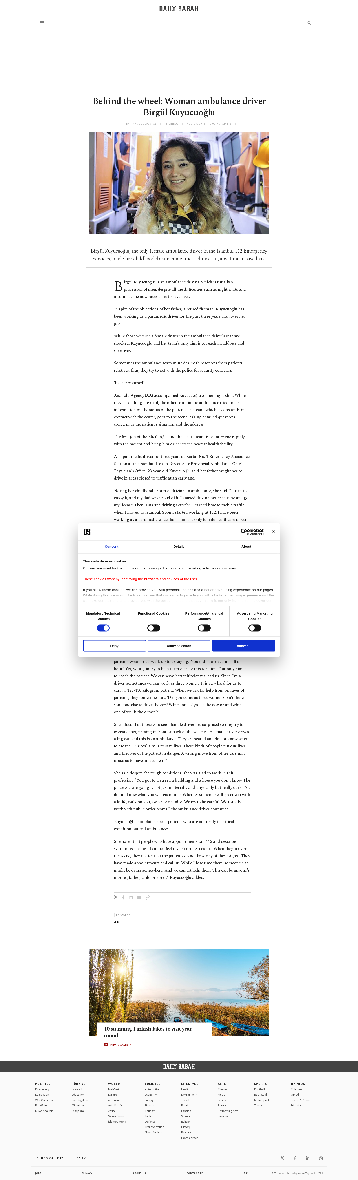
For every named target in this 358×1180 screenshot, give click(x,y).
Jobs (38, 1173)
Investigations (80, 1100)
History (185, 1127)
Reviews (223, 1116)
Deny (114, 646)
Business (153, 1084)
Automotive (152, 1089)
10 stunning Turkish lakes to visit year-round (151, 1032)
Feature (186, 1132)
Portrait (223, 1105)
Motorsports (262, 1100)
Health (185, 1089)
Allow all (243, 646)
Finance (150, 1105)
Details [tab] (179, 547)
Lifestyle (189, 1084)
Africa (112, 1111)
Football (259, 1089)
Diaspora (78, 1111)
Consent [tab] (112, 547)
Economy (151, 1095)
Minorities (78, 1105)
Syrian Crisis (116, 1116)
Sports (260, 1084)
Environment (189, 1095)
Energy (149, 1100)
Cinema (223, 1089)
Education (78, 1095)
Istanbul (77, 1089)
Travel (185, 1100)
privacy (87, 1173)
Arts (222, 1084)
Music (221, 1095)
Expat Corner (189, 1138)
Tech (148, 1116)
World (114, 1084)
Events (222, 1100)
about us (140, 1173)
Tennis (258, 1105)
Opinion (298, 1084)
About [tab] (246, 547)
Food (184, 1105)
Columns (296, 1089)
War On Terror (44, 1100)
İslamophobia (117, 1122)
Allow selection (179, 646)
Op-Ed (295, 1095)
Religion (186, 1122)
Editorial (296, 1105)
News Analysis (44, 1111)
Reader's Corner (301, 1100)
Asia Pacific (115, 1105)
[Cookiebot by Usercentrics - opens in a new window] (244, 531)
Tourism (150, 1111)
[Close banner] (273, 531)
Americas (114, 1100)
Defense (150, 1122)
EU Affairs (41, 1105)
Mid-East (113, 1089)
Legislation (42, 1095)
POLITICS (43, 1084)
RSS (246, 1173)
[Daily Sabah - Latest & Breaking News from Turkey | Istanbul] (179, 8)
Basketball (260, 1095)
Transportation (154, 1127)
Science (186, 1116)
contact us (195, 1173)
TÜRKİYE (79, 1084)
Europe (112, 1095)
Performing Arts (228, 1111)
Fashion (186, 1111)
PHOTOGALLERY (120, 1044)
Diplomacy (42, 1089)
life (116, 921)
